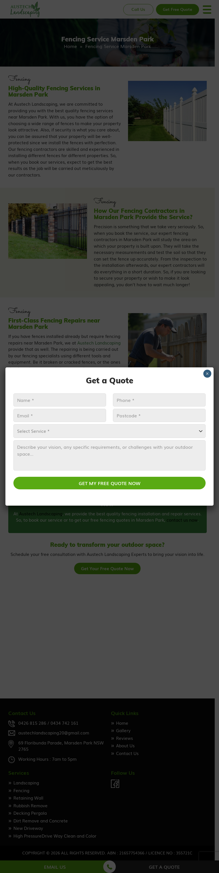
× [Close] (207, 374)
